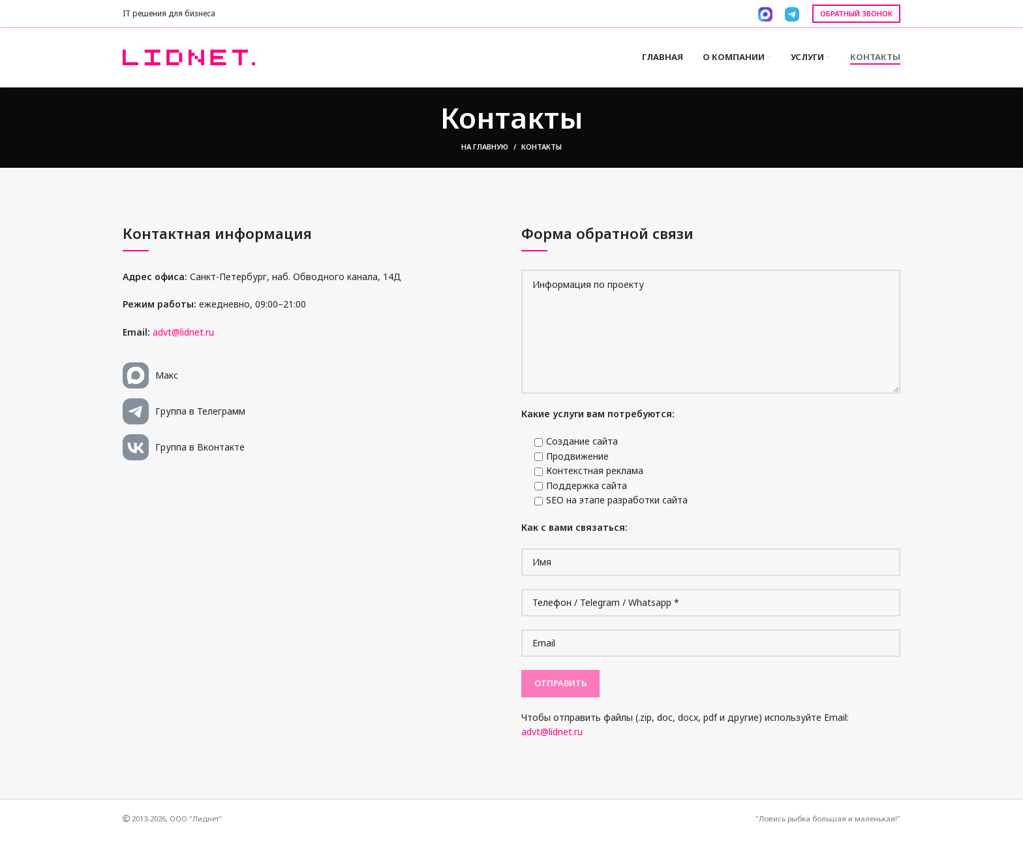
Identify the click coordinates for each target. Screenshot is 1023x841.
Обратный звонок (856, 13)
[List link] (312, 379)
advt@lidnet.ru (183, 335)
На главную (484, 150)
